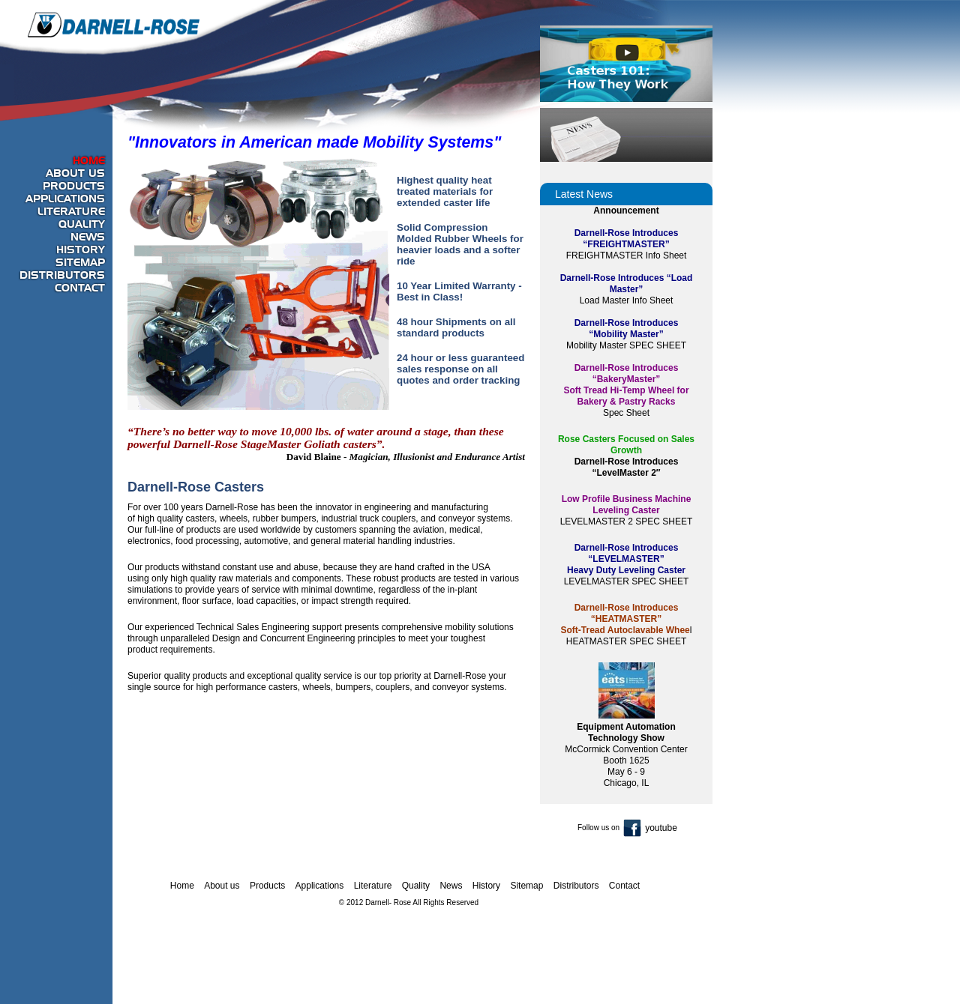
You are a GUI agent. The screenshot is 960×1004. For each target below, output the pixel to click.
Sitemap (80, 263)
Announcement (625, 210)
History (80, 250)
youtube (661, 828)
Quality (81, 225)
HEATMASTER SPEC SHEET (626, 641)
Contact (80, 288)
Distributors (62, 275)
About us (75, 174)
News (87, 237)
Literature (71, 212)
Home (89, 161)
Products (74, 186)
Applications (65, 199)
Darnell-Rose (114, 24)
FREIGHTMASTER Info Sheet (626, 255)
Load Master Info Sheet (627, 300)
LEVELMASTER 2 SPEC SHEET (626, 521)
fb (632, 828)
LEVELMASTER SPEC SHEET (626, 581)
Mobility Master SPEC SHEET (626, 345)
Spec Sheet (626, 413)
